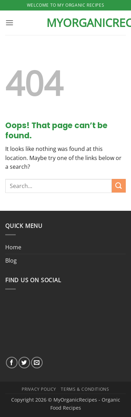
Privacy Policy (39, 389)
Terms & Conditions (85, 389)
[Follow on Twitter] (24, 362)
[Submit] (119, 186)
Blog (11, 260)
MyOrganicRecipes (65, 22)
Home (13, 247)
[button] (9, 22)
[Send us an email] (37, 362)
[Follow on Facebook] (11, 362)
